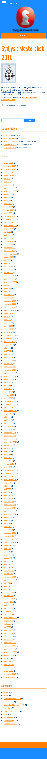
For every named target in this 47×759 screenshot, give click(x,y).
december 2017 (10, 401)
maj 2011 (7, 583)
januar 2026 (8, 163)
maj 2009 (7, 627)
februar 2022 (9, 269)
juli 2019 (7, 348)
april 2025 (8, 185)
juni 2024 (7, 197)
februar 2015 (9, 501)
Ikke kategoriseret (11, 711)
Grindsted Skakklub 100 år (14, 705)
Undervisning (9, 720)
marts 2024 (8, 207)
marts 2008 (8, 665)
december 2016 (10, 432)
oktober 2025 (9, 172)
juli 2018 (7, 382)
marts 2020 (8, 326)
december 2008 (10, 643)
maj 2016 (7, 454)
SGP (5, 135)
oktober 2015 (9, 476)
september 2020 (10, 310)
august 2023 (9, 229)
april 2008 (8, 661)
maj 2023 (7, 232)
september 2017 (10, 411)
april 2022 (8, 263)
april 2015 (8, 495)
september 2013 (10, 542)
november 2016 (10, 436)
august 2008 (9, 655)
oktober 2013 (9, 539)
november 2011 (10, 577)
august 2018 (9, 379)
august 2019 (9, 345)
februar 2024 (9, 210)
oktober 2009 (9, 614)
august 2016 (9, 445)
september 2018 (10, 376)
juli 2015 (7, 486)
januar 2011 (8, 596)
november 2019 (10, 338)
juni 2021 (7, 288)
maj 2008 (7, 658)
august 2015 (9, 483)
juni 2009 (7, 624)
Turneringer (8, 717)
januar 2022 (8, 273)
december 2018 (10, 367)
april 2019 (8, 354)
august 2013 (9, 545)
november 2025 (10, 169)
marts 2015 (8, 498)
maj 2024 (7, 200)
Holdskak (7, 708)
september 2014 (10, 514)
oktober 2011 (9, 580)
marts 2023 (8, 238)
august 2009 (9, 621)
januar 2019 (8, 364)
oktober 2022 (9, 251)
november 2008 (10, 646)
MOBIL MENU (12, 3)
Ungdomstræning (11, 724)
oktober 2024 (9, 188)
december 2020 (10, 301)
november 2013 (10, 536)
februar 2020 (9, 329)
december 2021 (10, 276)
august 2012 (9, 558)
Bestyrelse (8, 702)
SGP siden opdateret (12, 141)
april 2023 (8, 235)
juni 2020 (7, 320)
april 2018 (8, 389)
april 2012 (8, 564)
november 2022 (10, 247)
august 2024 (9, 194)
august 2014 (9, 517)
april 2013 (8, 555)
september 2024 (10, 191)
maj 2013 (7, 552)
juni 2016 (7, 451)
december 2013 (10, 533)
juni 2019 (7, 351)
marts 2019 (8, 357)
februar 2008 (9, 668)
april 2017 (8, 420)
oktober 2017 (9, 407)
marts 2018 (8, 392)
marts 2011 (8, 589)
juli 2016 (7, 448)
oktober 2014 (9, 511)
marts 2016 (8, 461)
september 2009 (10, 618)
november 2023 (10, 219)
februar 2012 (9, 570)
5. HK (6, 695)
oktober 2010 (9, 599)
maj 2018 (7, 385)
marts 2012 (8, 567)
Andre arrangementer (12, 699)
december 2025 (10, 166)
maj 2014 (7, 523)
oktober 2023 (9, 222)
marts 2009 (8, 633)
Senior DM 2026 (10, 144)
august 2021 (9, 285)
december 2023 (10, 216)
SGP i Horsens (9, 138)
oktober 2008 (9, 649)
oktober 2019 (9, 342)
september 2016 (10, 442)
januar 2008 (8, 671)
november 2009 (10, 611)
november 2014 (10, 508)
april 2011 (8, 586)
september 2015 (10, 480)
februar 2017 (9, 426)
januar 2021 (8, 298)
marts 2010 (8, 608)
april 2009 (8, 630)
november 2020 (10, 304)
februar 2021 (9, 295)
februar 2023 (9, 241)
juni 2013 (7, 549)
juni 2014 (7, 520)
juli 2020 (7, 316)
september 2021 (10, 282)
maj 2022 (7, 260)
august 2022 (9, 257)
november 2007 (10, 677)
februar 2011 (9, 592)
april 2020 (8, 323)
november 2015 (10, 473)
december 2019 (10, 335)
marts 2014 (8, 530)
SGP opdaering (10, 148)
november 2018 (10, 370)
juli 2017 (7, 417)
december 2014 (10, 505)
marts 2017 (8, 423)
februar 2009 (9, 636)
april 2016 (8, 458)
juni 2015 (7, 489)
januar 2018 (8, 398)
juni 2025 (7, 182)
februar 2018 (9, 395)
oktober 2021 (9, 279)
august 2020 (9, 313)
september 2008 (10, 652)
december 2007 (10, 674)
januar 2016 (8, 467)
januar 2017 (8, 429)
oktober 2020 (9, 307)
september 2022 (10, 254)
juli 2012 (7, 561)
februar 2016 (9, 464)
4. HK (6, 692)
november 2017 (10, 404)
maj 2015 (7, 492)
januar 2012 (8, 574)
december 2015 (10, 470)
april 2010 (8, 605)
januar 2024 (8, 213)
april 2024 (8, 204)
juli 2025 (7, 178)
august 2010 (9, 602)
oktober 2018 (9, 373)
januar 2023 (8, 244)
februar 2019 (9, 360)
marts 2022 (8, 266)
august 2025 (9, 175)
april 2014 (8, 527)
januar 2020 (8, 332)
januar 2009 (8, 639)
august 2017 (9, 414)
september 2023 (10, 226)
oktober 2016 (9, 439)
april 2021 (8, 291)
